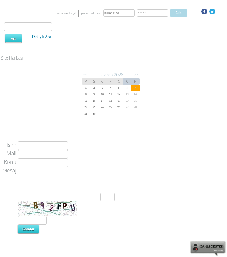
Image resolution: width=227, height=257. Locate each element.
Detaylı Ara (41, 36)
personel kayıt (66, 13)
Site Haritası (12, 58)
